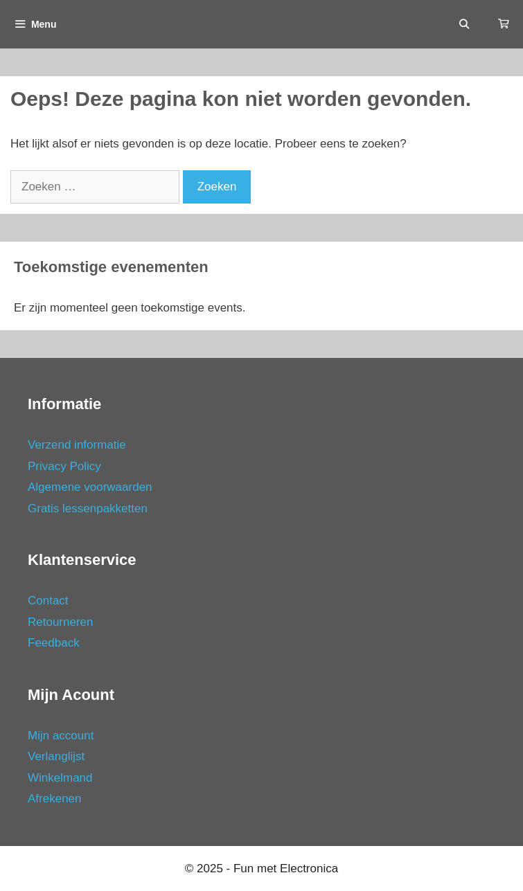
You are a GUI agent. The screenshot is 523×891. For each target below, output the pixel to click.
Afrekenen (55, 798)
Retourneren (61, 622)
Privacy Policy (64, 466)
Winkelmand (60, 777)
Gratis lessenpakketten (88, 508)
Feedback (54, 642)
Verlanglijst (56, 756)
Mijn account (61, 735)
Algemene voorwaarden (90, 487)
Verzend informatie (77, 444)
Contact (48, 600)
